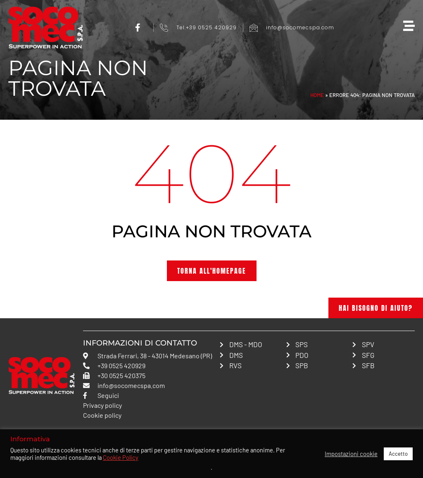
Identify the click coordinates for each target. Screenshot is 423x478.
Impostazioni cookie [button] (351, 453)
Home (317, 95)
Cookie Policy (120, 457)
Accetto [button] (398, 453)
